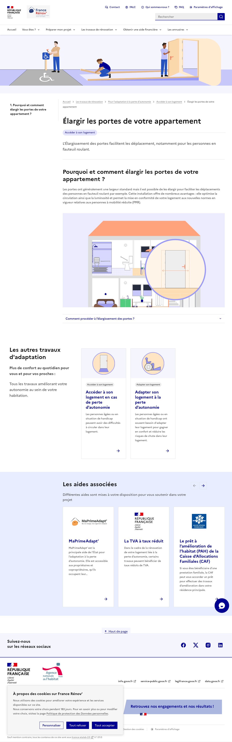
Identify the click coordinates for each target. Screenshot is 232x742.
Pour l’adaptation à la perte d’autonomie (129, 101)
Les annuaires (176, 30)
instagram (208, 645)
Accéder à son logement (169, 101)
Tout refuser (77, 725)
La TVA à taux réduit (143, 541)
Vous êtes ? (29, 30)
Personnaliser (51, 725)
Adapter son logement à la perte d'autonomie (148, 399)
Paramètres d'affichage (208, 7)
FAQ (181, 7)
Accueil (11, 30)
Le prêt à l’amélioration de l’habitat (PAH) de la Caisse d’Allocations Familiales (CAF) (199, 551)
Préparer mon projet (58, 30)
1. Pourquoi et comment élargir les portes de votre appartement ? (28, 109)
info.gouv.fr (125, 681)
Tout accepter (105, 725)
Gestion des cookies (133, 729)
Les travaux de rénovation (97, 30)
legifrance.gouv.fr (186, 681)
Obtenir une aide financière (140, 30)
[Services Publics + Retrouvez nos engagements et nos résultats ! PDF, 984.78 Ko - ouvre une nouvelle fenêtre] (143, 707)
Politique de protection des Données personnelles (77, 714)
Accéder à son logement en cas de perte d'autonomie (101, 399)
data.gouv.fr (212, 681)
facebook (183, 645)
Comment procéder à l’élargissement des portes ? (100, 318)
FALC (133, 7)
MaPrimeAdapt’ (84, 541)
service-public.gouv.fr (154, 681)
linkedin (220, 645)
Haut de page (118, 631)
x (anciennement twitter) (195, 645)
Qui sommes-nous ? (157, 7)
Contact (114, 7)
